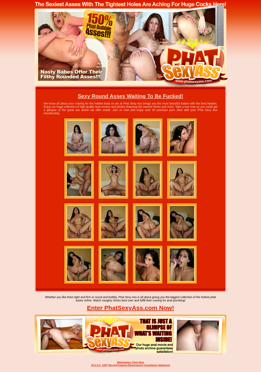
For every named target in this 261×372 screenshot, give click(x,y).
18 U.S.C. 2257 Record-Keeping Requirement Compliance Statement (130, 365)
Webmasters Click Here (130, 362)
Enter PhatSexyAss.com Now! (130, 307)
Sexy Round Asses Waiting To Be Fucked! (130, 96)
